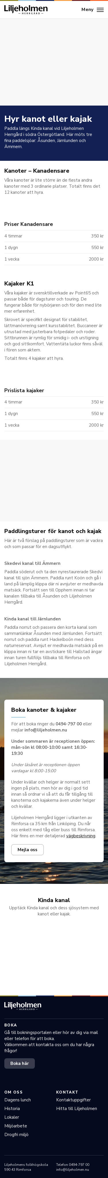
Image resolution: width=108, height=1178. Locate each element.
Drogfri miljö (16, 1135)
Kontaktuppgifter (73, 1100)
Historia (12, 1108)
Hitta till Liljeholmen (76, 1108)
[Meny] (93, 10)
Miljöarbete (15, 1126)
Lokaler (11, 1117)
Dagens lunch (17, 1100)
